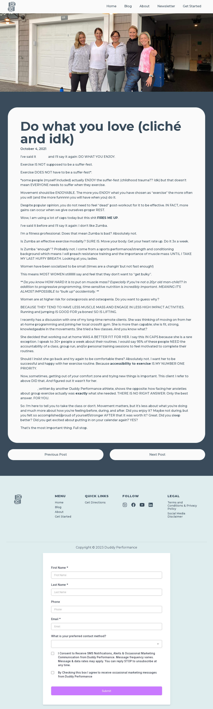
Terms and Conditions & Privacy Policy (182, 505)
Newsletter (166, 6)
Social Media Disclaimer (176, 515)
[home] (11, 6)
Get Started (192, 6)
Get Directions (95, 502)
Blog (128, 6)
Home (111, 6)
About (145, 6)
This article (29, 389)
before (42, 157)
